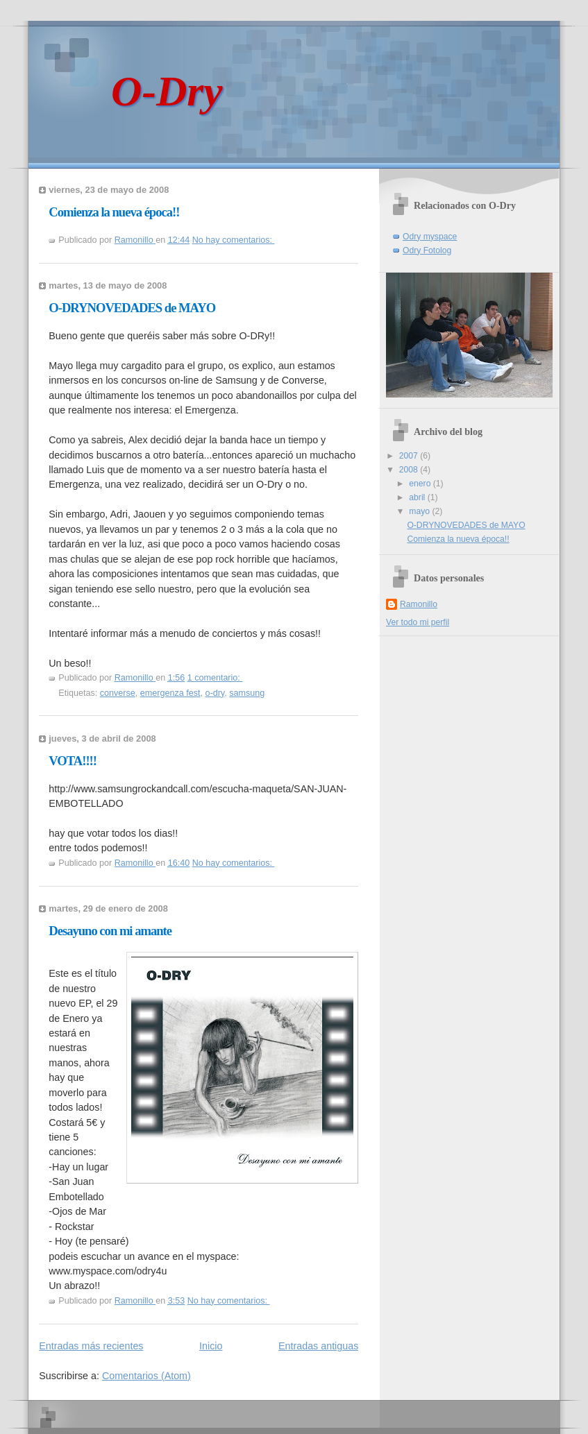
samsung (246, 693)
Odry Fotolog (427, 250)
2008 (409, 470)
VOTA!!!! (72, 760)
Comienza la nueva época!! (114, 212)
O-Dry (167, 90)
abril (418, 497)
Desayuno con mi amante (110, 930)
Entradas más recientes (91, 1345)
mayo (420, 511)
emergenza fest (170, 693)
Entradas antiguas (318, 1345)
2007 (409, 456)
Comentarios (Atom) (146, 1375)
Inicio (210, 1345)
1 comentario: (215, 678)
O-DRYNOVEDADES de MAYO (132, 307)
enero (420, 483)
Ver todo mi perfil (417, 622)
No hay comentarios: (233, 240)
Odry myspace (430, 236)
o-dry (214, 693)
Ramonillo (418, 604)
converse (117, 693)
